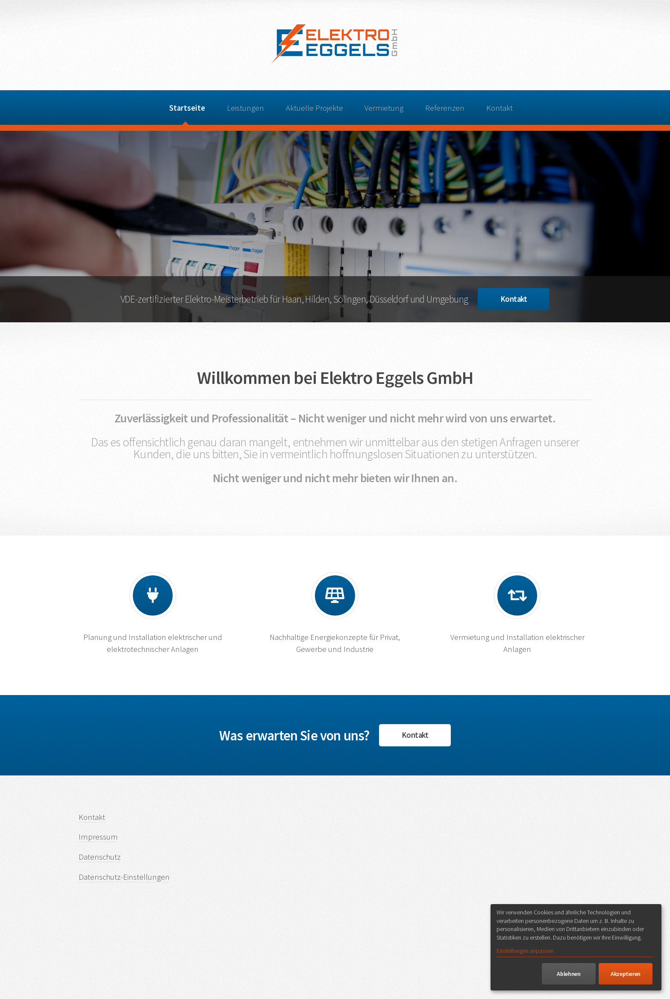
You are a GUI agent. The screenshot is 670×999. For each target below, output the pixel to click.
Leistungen (245, 108)
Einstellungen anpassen (525, 951)
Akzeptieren (626, 974)
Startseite (187, 108)
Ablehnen (568, 974)
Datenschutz (99, 857)
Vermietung (383, 108)
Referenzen (444, 108)
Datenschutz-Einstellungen (124, 877)
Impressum (98, 837)
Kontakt (499, 108)
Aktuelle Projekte (314, 108)
